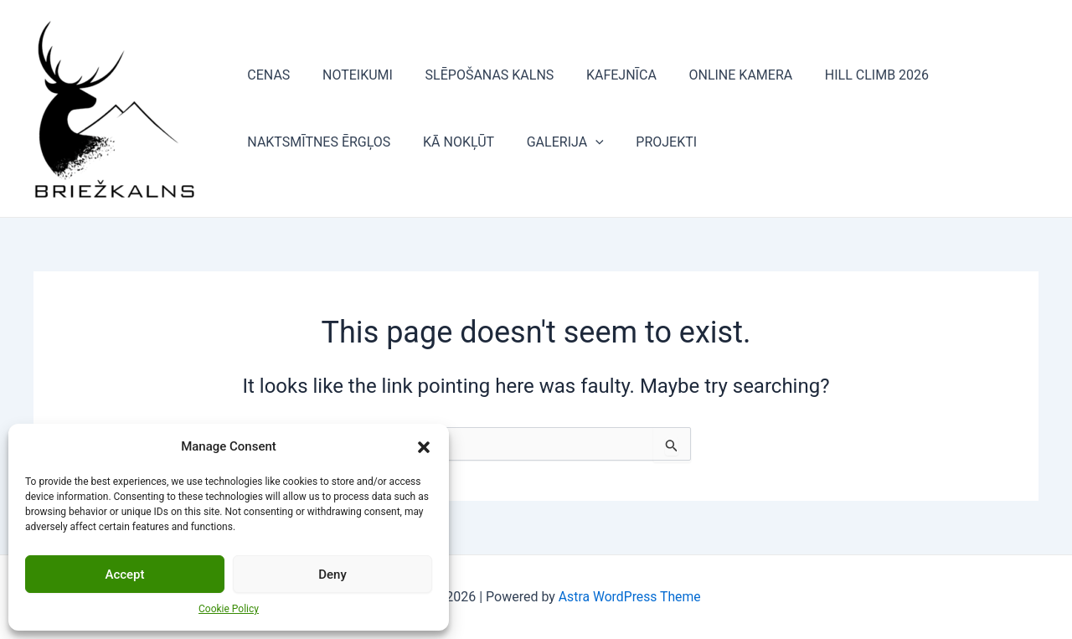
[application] (581, 142)
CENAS (266, 75)
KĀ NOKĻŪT (450, 142)
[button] (423, 447)
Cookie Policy (228, 609)
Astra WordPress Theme (630, 597)
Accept (124, 574)
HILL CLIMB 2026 (846, 75)
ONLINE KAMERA (716, 75)
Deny (332, 574)
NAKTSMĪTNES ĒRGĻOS (316, 142)
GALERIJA (551, 142)
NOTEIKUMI (349, 75)
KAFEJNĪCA (602, 75)
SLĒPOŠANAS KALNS (475, 75)
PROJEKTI (647, 142)
